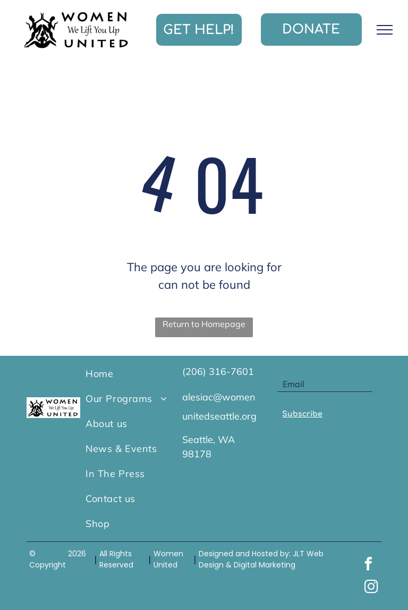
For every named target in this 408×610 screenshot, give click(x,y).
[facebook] (369, 565)
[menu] (384, 30)
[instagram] (371, 587)
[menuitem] (129, 373)
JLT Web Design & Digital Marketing (261, 559)
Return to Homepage (204, 324)
